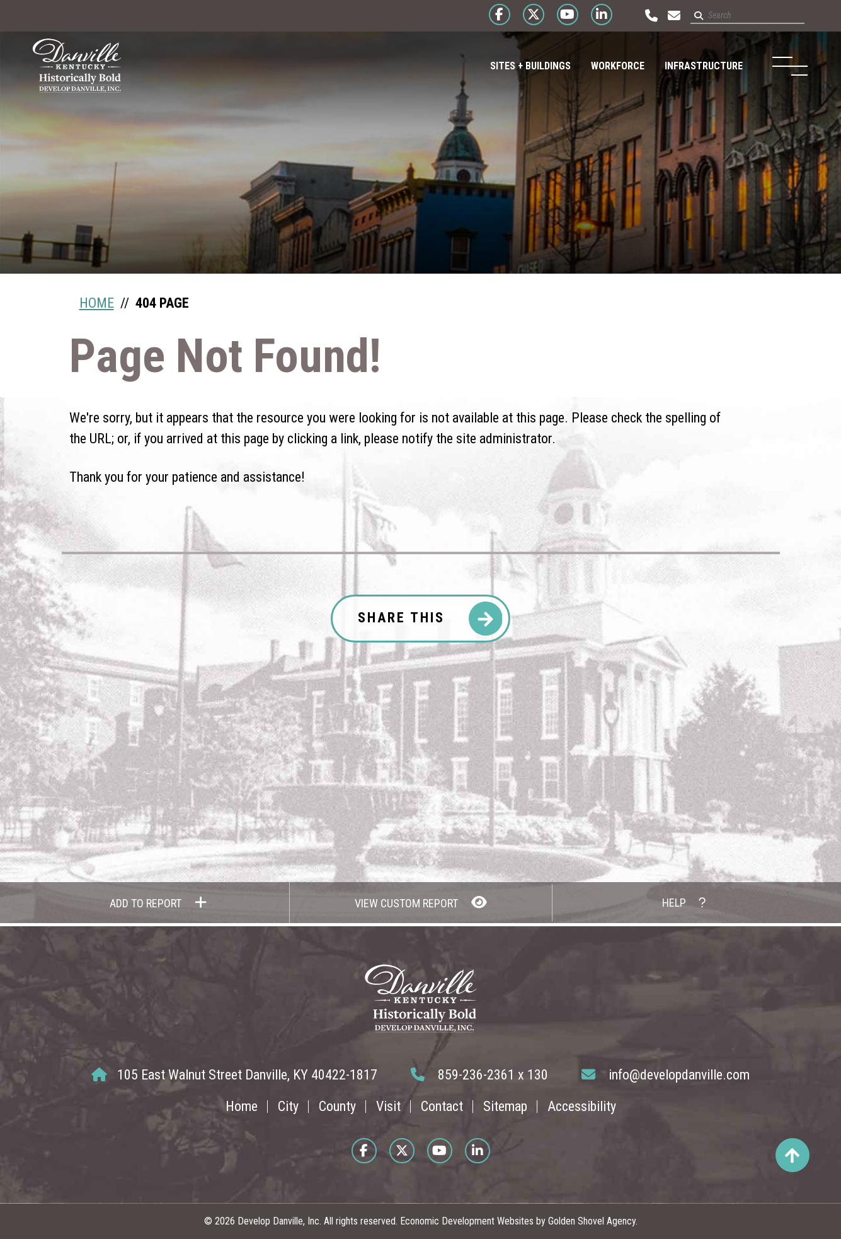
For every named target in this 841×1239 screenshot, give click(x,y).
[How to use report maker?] (683, 902)
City (288, 1106)
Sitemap (505, 1106)
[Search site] (739, 16)
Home (242, 1106)
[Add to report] (157, 902)
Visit (388, 1106)
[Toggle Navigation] (781, 66)
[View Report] (420, 902)
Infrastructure (690, 66)
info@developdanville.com (665, 1075)
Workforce (604, 66)
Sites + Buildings (516, 66)
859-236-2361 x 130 (479, 1075)
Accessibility (581, 1106)
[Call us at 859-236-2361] (642, 15)
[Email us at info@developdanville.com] (665, 15)
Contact (442, 1106)
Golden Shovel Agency (592, 1221)
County (337, 1106)
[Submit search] (690, 15)
